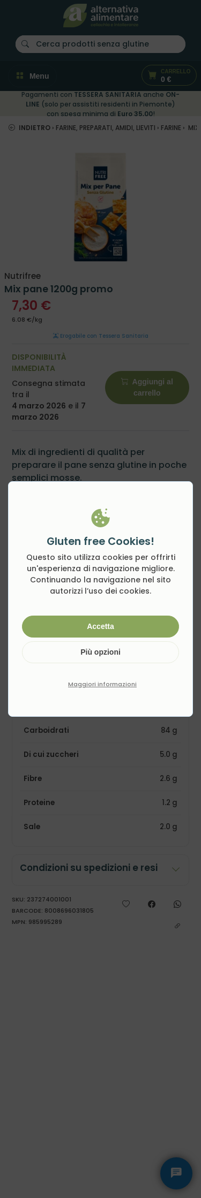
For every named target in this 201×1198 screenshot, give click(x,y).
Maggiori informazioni (102, 684)
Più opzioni (100, 652)
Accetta (100, 626)
